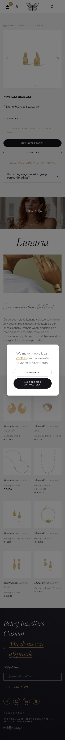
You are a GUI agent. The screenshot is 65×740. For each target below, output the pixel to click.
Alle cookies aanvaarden (32, 383)
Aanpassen (32, 372)
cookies (21, 358)
